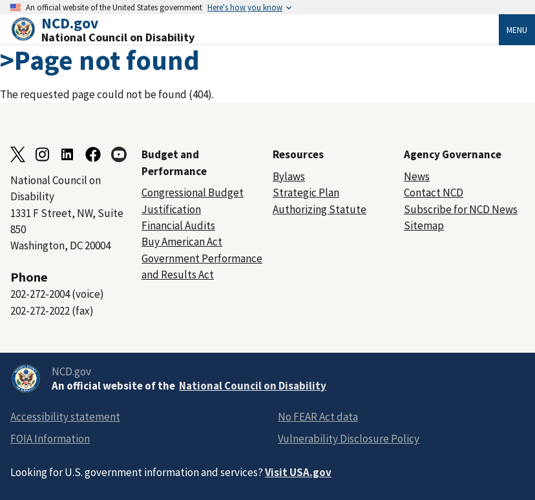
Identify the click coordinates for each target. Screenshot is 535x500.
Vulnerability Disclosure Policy (348, 439)
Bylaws (289, 176)
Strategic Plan (306, 192)
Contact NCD (433, 192)
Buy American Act (182, 241)
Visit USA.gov (298, 472)
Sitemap (424, 225)
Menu (517, 30)
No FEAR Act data (318, 417)
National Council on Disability (252, 386)
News (417, 176)
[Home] (254, 29)
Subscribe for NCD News (461, 209)
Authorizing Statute (319, 209)
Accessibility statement (65, 417)
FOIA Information (50, 439)
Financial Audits (178, 225)
